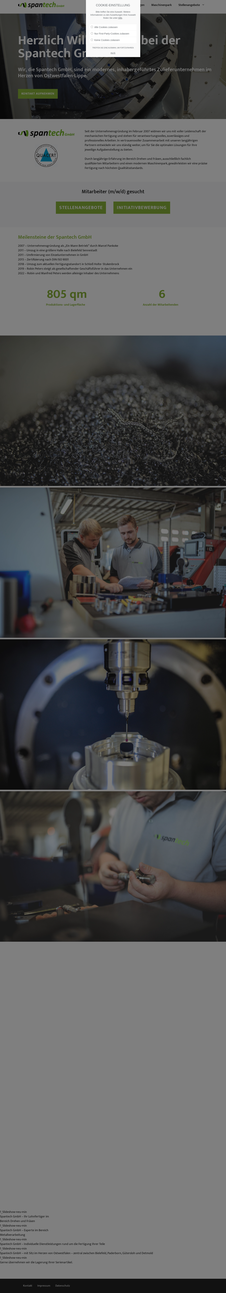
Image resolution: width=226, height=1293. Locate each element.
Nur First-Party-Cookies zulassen (110, 33)
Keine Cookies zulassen (105, 40)
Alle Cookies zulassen (104, 27)
